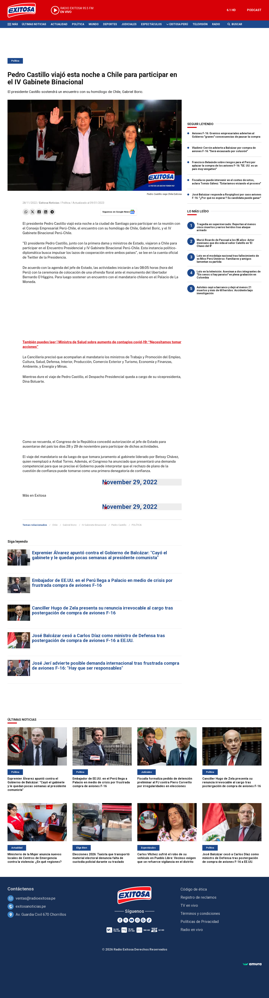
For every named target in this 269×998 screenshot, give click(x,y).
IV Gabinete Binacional (94, 525)
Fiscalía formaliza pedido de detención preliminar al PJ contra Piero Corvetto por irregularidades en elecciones (164, 782)
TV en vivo (189, 905)
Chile (54, 525)
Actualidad (59, 24)
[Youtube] (131, 920)
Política (78, 24)
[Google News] (143, 920)
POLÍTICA (137, 525)
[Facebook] (119, 920)
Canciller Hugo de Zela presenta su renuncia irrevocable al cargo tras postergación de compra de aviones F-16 (102, 610)
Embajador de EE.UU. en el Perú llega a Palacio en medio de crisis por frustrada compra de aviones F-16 (102, 583)
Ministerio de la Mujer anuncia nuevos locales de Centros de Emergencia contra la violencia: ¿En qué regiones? (35, 858)
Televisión (200, 24)
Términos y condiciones (200, 913)
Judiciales (129, 24)
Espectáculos (151, 24)
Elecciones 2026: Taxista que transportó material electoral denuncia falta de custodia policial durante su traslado (101, 858)
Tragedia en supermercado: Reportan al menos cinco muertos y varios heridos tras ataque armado (226, 227)
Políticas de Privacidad (200, 921)
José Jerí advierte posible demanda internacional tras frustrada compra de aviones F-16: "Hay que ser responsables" (105, 666)
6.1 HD (231, 10)
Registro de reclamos (198, 897)
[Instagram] (137, 920)
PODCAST (254, 10)
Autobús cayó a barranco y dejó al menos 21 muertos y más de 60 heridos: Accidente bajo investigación (225, 290)
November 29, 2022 (129, 482)
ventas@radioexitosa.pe (35, 898)
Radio (216, 24)
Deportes (110, 24)
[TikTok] (149, 920)
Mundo (94, 24)
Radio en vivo (192, 929)
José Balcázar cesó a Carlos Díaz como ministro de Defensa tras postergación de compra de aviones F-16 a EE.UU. (98, 638)
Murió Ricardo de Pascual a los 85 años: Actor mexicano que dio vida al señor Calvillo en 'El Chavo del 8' (225, 242)
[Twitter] (125, 920)
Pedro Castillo (118, 525)
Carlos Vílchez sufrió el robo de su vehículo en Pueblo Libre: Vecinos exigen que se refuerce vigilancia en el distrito (166, 858)
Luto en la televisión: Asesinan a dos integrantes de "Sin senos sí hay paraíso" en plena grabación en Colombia (229, 274)
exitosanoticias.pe (31, 906)
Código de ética (194, 889)
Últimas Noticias (34, 24)
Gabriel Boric (70, 525)
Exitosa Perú (178, 24)
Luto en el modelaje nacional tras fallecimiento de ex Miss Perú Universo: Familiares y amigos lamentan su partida (228, 258)
